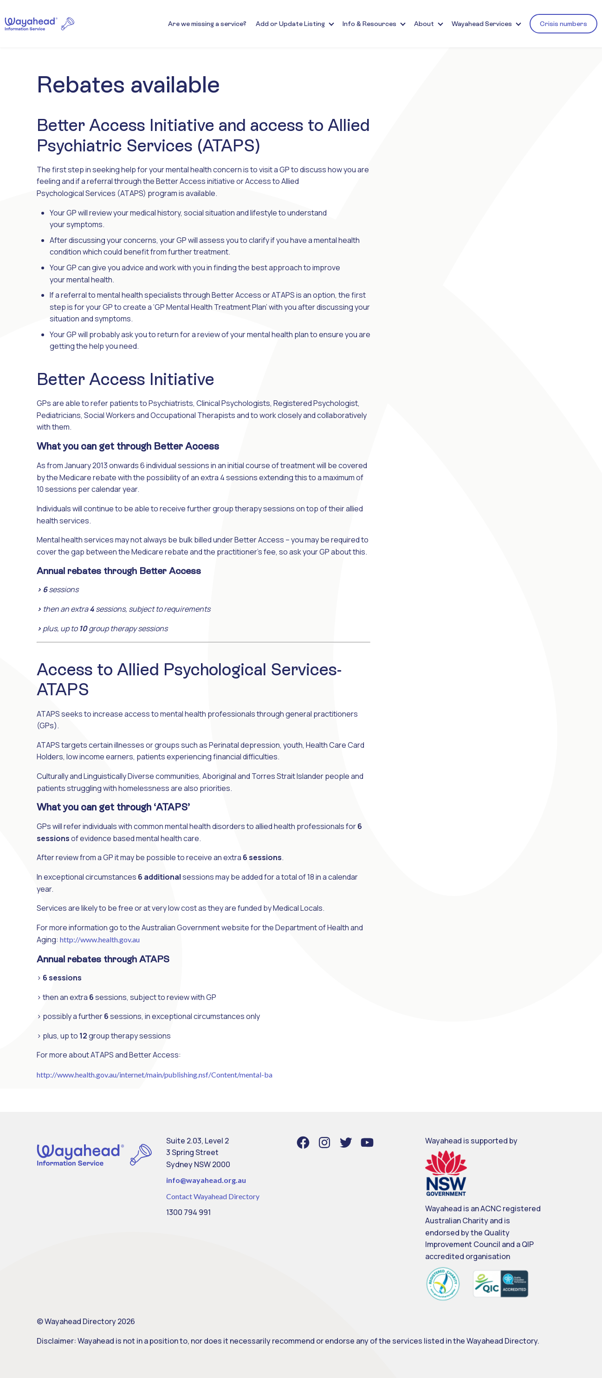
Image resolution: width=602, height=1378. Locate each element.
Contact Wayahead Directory (212, 1196)
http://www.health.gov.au (100, 939)
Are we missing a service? (207, 23)
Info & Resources (369, 23)
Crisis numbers (563, 23)
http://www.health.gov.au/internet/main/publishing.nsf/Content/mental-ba (154, 1074)
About (424, 23)
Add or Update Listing (290, 23)
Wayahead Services (482, 23)
